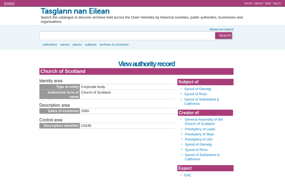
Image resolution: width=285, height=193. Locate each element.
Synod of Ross (195, 94)
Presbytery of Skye (199, 134)
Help (268, 3)
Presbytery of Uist (198, 139)
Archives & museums (114, 44)
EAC (188, 175)
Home (248, 3)
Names (65, 44)
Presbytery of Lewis (200, 129)
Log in (277, 3)
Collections (50, 44)
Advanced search (221, 29)
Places (77, 44)
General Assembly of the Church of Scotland (204, 121)
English (9, 3)
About (258, 3)
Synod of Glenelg (197, 89)
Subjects (90, 44)
